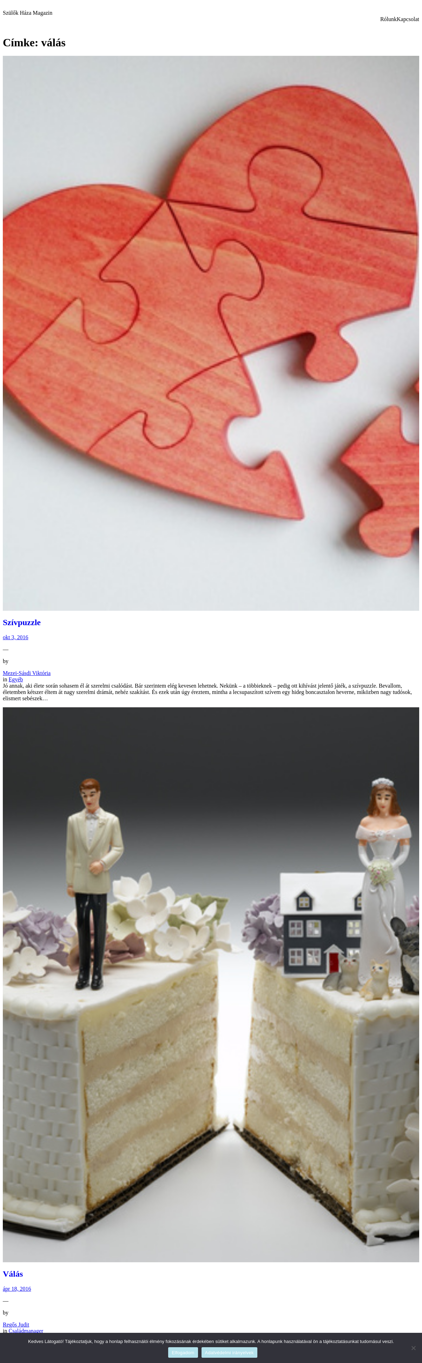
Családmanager (25, 1331)
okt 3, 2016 (15, 637)
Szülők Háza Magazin (27, 13)
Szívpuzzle (22, 622)
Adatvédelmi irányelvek (229, 1352)
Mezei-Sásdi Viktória (27, 673)
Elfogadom (183, 1352)
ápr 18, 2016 (17, 1289)
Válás (13, 1273)
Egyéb (15, 679)
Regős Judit (16, 1325)
